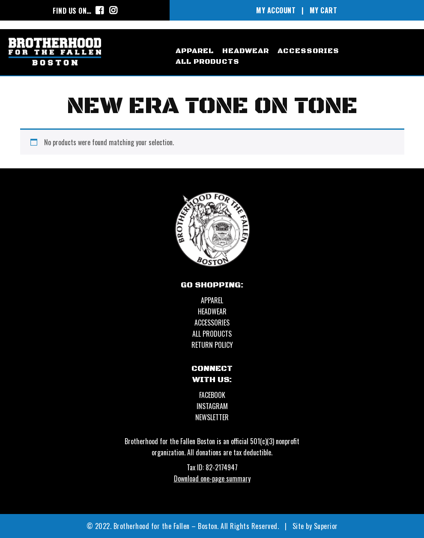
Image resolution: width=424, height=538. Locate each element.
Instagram (212, 406)
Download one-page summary (212, 478)
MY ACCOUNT (276, 10)
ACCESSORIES (212, 322)
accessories (308, 51)
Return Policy (212, 345)
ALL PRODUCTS (212, 334)
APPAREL (212, 300)
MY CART (323, 10)
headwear (245, 51)
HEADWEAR (212, 311)
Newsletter (212, 417)
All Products (207, 61)
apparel (195, 51)
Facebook (212, 395)
